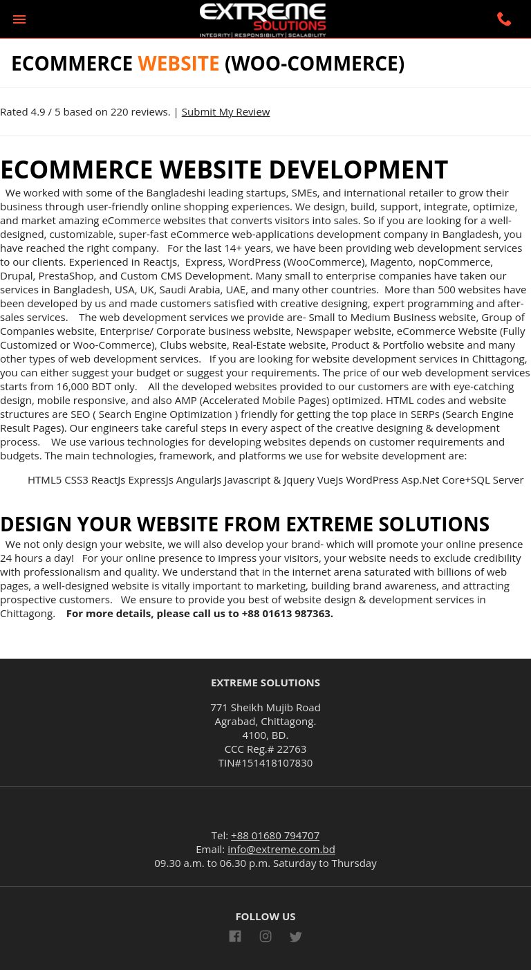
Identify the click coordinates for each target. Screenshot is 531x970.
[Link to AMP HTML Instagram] (265, 938)
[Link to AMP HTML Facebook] (235, 938)
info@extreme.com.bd (281, 849)
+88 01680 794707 (275, 835)
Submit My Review (226, 111)
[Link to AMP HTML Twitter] (296, 938)
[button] (19, 19)
